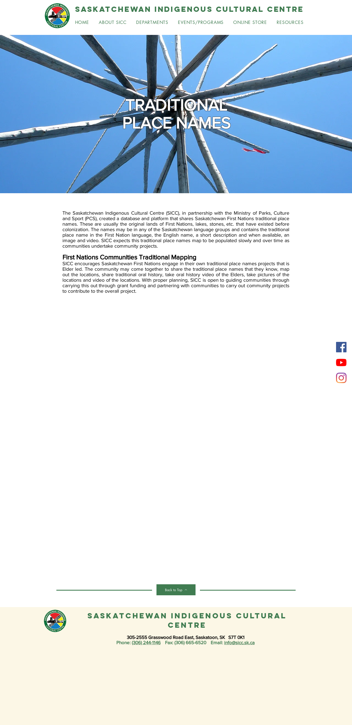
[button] (152, 22)
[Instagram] (341, 378)
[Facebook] (341, 347)
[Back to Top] (176, 589)
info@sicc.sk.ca (239, 642)
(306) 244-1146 (146, 642)
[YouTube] (341, 362)
